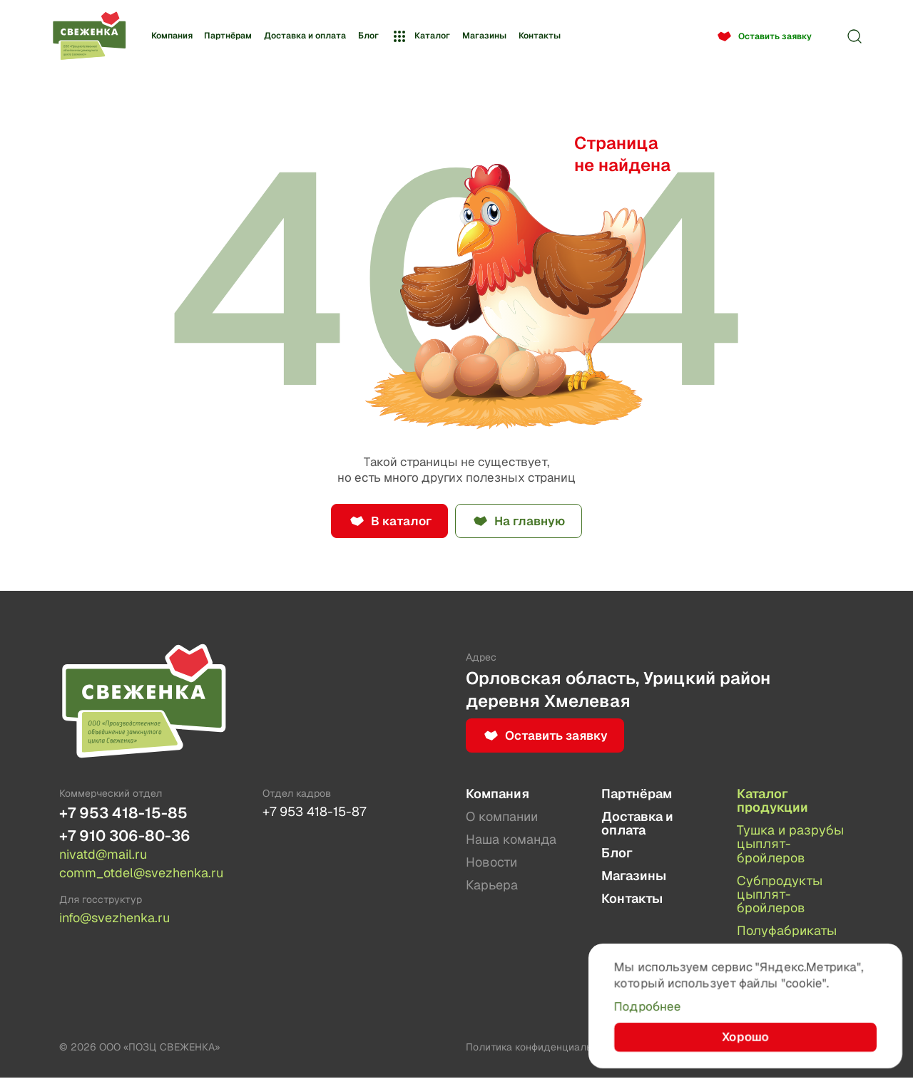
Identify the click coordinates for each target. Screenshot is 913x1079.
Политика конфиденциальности (542, 1048)
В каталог (400, 521)
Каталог (420, 36)
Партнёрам (228, 35)
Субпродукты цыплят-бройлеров (779, 895)
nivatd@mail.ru (103, 855)
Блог (368, 35)
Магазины (484, 35)
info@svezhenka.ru (114, 918)
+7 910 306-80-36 (124, 836)
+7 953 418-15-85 (123, 813)
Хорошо (746, 1036)
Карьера (492, 885)
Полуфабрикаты (787, 932)
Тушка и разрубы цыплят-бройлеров (790, 844)
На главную (530, 521)
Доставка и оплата (305, 35)
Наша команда (511, 840)
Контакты (540, 35)
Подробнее (647, 1005)
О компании (502, 816)
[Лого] (89, 36)
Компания (172, 35)
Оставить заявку (775, 36)
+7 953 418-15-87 (314, 812)
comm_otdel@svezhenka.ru (141, 874)
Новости (491, 862)
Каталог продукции (772, 801)
